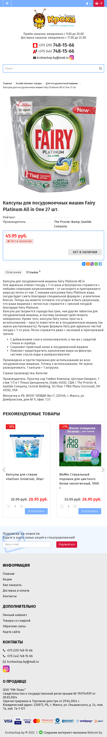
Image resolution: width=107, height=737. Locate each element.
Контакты (10, 596)
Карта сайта (11, 632)
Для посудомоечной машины (62, 83)
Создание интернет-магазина (65, 732)
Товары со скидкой (16, 620)
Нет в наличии (85, 252)
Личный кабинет (15, 615)
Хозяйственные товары (29, 83)
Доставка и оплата (16, 590)
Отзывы (33, 272)
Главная (7, 83)
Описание (13, 272)
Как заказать (12, 585)
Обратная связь (14, 626)
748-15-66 (56, 45)
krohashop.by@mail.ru (53, 57)
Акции (7, 579)
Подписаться (67, 544)
